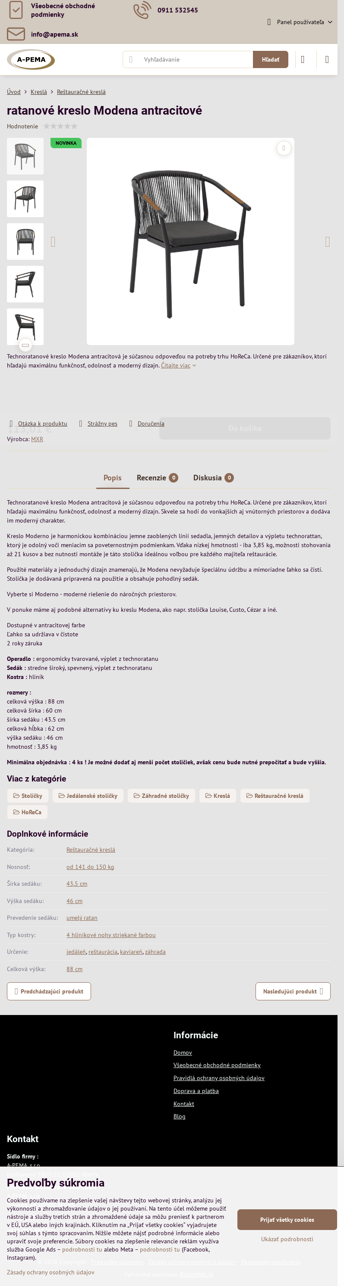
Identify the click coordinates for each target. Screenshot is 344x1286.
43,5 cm (76, 883)
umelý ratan (82, 918)
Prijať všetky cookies (287, 1220)
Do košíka (245, 394)
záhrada (155, 952)
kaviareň (131, 952)
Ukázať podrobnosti (287, 1239)
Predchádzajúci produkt (49, 991)
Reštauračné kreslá (90, 849)
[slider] (60, 126)
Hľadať (270, 59)
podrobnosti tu (82, 1249)
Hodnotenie (22, 126)
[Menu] (327, 59)
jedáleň (76, 952)
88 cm (74, 969)
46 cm (74, 901)
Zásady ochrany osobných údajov (51, 1272)
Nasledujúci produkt (293, 991)
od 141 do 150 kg (90, 867)
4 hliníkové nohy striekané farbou (111, 935)
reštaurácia (102, 952)
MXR (37, 439)
